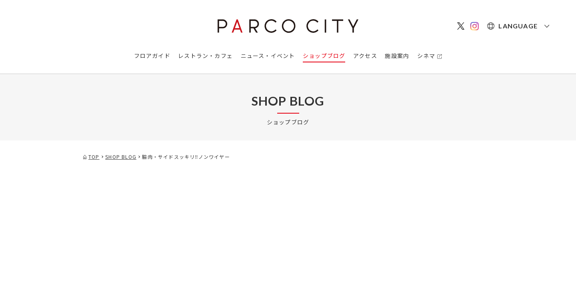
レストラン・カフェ (205, 56)
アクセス (365, 56)
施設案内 (397, 56)
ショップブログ (324, 56)
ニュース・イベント (268, 56)
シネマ (426, 56)
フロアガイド (152, 56)
